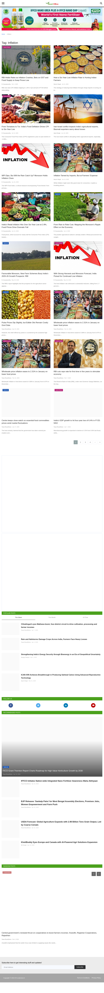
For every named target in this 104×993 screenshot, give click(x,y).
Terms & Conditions (83, 988)
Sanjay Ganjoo (25, 668)
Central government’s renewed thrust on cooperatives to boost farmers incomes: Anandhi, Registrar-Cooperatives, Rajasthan (49, 944)
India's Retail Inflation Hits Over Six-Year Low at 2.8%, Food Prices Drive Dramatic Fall (24, 226)
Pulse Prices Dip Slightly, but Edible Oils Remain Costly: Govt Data (25, 323)
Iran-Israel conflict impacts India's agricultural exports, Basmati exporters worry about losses (76, 128)
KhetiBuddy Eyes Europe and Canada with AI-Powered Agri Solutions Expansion (59, 853)
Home (3, 34)
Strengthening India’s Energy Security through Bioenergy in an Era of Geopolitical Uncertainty (60, 665)
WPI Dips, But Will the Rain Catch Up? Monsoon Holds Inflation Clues (25, 177)
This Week (18, 617)
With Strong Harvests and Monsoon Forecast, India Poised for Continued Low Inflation (75, 274)
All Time (85, 617)
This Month (51, 617)
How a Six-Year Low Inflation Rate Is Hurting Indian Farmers (75, 79)
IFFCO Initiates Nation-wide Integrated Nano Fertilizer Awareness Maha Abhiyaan (59, 791)
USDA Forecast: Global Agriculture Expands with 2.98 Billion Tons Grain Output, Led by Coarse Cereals (61, 834)
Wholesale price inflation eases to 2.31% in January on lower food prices (76, 323)
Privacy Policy (96, 988)
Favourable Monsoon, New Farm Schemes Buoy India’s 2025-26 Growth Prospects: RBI (25, 274)
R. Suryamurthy (6, 84)
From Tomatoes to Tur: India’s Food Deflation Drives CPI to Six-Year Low (25, 128)
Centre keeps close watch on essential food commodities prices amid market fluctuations (25, 421)
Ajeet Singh (57, 133)
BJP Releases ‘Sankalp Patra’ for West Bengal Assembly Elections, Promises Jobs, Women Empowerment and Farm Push (60, 813)
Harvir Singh (57, 84)
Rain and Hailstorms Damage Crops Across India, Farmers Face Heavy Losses (54, 645)
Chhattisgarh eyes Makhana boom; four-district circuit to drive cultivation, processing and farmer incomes (59, 625)
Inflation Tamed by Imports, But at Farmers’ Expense (75, 176)
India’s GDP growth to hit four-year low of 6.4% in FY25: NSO (77, 421)
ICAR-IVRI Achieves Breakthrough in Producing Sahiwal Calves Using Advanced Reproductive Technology (60, 686)
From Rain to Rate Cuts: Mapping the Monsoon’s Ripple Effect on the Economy (77, 226)
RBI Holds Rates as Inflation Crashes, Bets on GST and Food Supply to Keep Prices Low (25, 79)
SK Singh (23, 855)
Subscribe (79, 978)
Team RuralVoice (6, 329)
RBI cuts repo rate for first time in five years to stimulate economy (77, 372)
